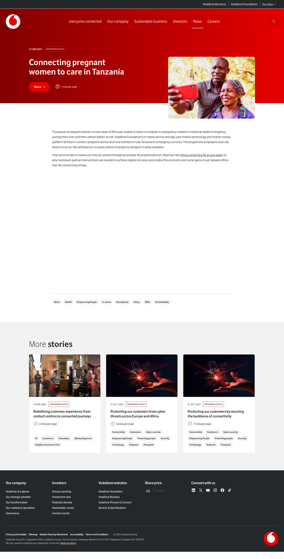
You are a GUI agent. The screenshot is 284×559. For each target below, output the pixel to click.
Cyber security (157, 432)
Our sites (269, 4)
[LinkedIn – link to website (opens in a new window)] (193, 497)
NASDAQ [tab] (160, 498)
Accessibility (76, 541)
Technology (133, 445)
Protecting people (148, 438)
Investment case (61, 504)
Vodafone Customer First (72, 451)
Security (117, 445)
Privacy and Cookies (16, 541)
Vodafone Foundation (244, 4)
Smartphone (128, 303)
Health (70, 303)
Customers (49, 445)
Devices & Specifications (112, 515)
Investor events (61, 520)
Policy (144, 303)
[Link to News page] (197, 21)
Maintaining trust (45, 451)
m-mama (111, 303)
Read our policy (68, 550)
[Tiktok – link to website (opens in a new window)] (229, 497)
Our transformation (16, 509)
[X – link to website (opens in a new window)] (201, 497)
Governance (12, 520)
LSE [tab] (148, 498)
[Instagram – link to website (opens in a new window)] (215, 497)
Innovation (67, 445)
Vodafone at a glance (17, 498)
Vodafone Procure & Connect (115, 509)
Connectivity (119, 432)
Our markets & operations (20, 515)
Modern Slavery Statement (54, 541)
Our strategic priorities (18, 504)
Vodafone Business (214, 4)
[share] (40, 87)
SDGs (156, 303)
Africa (57, 303)
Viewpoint (118, 451)
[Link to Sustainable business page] (150, 21)
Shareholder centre (63, 515)
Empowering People (56, 49)
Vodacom (150, 445)
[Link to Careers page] (213, 21)
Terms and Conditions (97, 541)
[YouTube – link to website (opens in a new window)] (208, 497)
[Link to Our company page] (117, 21)
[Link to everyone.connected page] (85, 21)
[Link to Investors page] (179, 21)
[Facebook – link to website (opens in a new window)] (222, 497)
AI (37, 445)
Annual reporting (61, 498)
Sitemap (33, 541)
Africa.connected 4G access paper (202, 156)
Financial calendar (62, 509)
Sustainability (171, 303)
